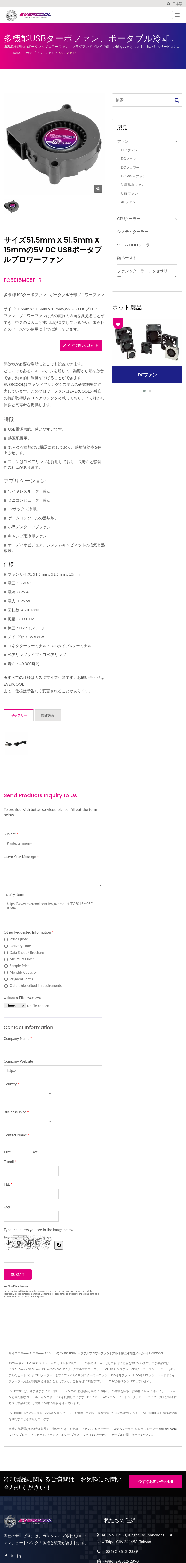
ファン (50, 53)
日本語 (177, 4)
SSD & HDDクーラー (135, 244)
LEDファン (129, 150)
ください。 (147, 1435)
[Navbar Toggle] (177, 15)
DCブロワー (130, 167)
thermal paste (168, 1429)
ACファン (128, 202)
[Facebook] (6, 1556)
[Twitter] (12, 1556)
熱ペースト (127, 257)
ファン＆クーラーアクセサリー (142, 273)
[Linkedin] (19, 1556)
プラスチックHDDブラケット (90, 1435)
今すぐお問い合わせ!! (155, 1483)
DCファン (128, 159)
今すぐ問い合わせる (81, 345)
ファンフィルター (58, 1435)
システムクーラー (132, 231)
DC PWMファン (133, 176)
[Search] (142, 100)
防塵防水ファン (133, 185)
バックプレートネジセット (27, 1435)
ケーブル (117, 1435)
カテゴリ (32, 53)
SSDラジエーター (146, 1429)
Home (16, 53)
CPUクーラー (128, 218)
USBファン (67, 53)
